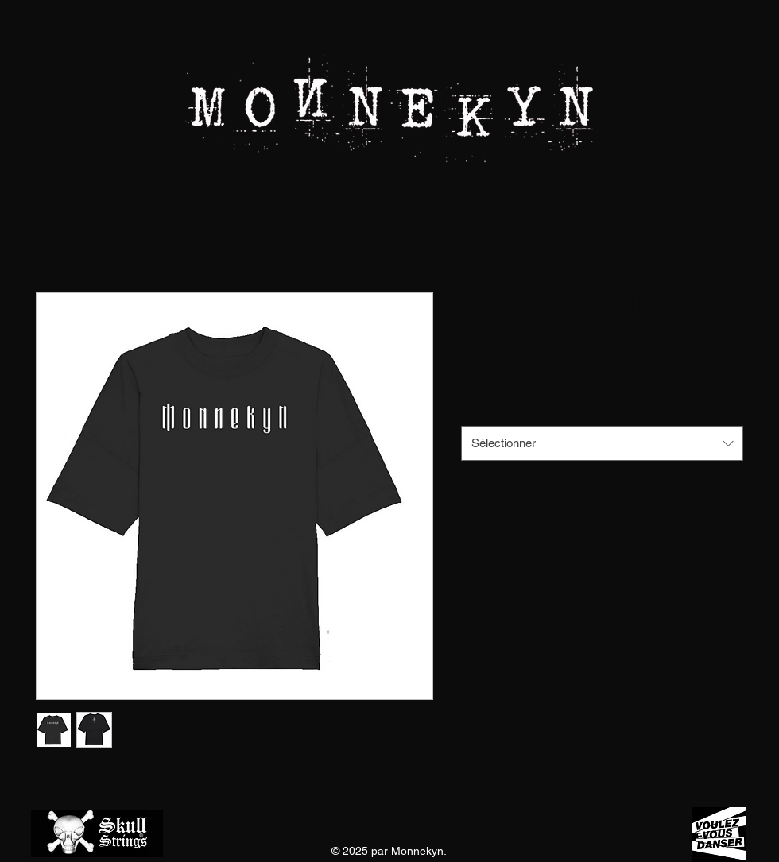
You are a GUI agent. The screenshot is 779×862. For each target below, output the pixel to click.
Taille (477, 410)
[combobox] (602, 443)
